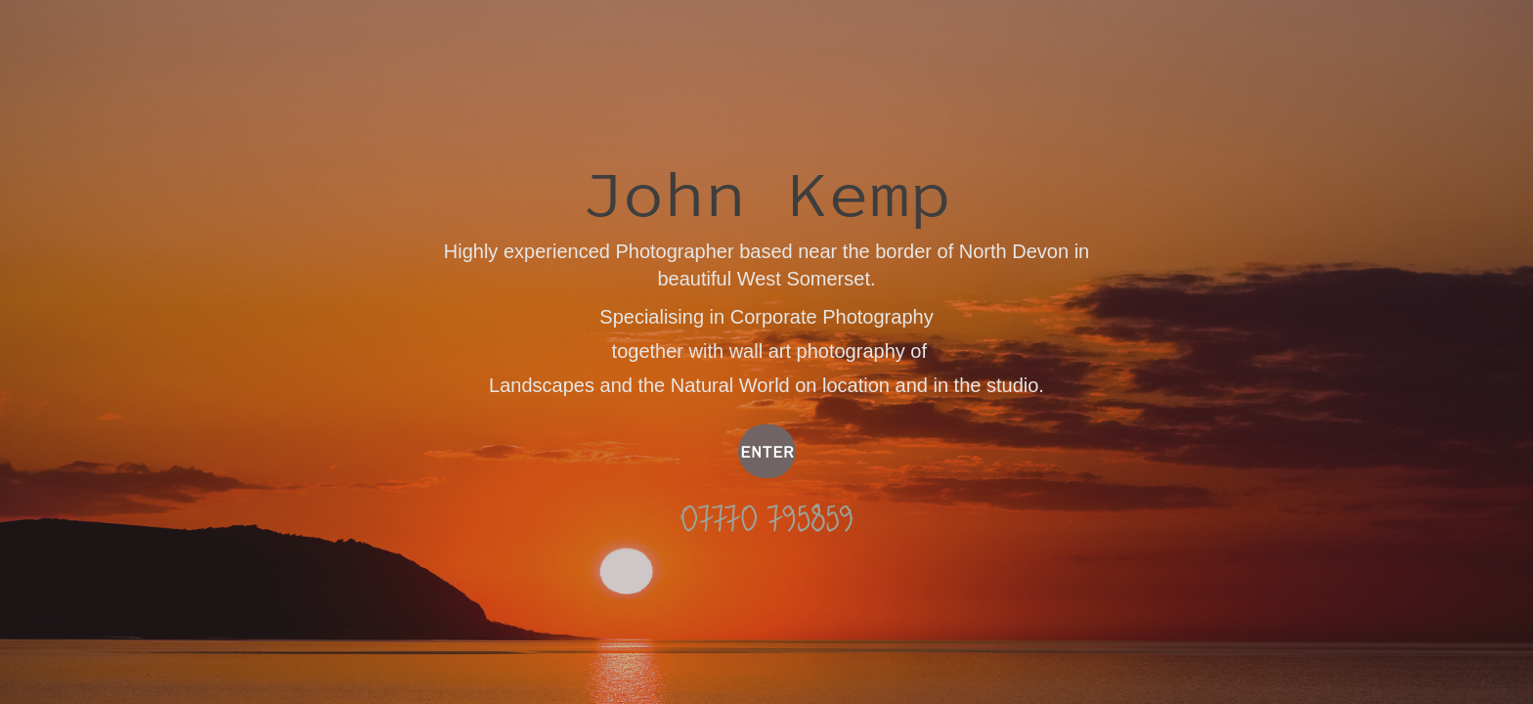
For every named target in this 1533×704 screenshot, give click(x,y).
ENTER (767, 451)
